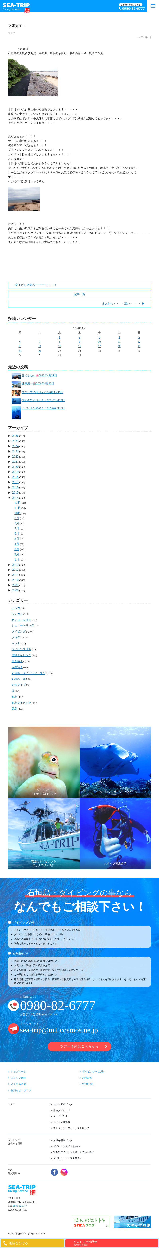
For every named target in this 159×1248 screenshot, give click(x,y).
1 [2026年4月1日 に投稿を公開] (59, 337)
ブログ (11, 33)
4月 (16, 544)
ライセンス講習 (21, 649)
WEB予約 (87, 1083)
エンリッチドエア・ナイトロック (71, 1128)
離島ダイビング (21, 702)
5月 (16, 538)
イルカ (16, 607)
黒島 (14, 708)
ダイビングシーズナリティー (68, 1158)
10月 (17, 513)
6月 (16, 533)
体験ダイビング (21, 655)
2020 (15, 466)
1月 (16, 559)
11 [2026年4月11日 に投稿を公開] (119, 341)
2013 (15, 564)
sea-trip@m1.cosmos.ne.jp (59, 1030)
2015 (15, 492)
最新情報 (17, 661)
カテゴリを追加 (21, 619)
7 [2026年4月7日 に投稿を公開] (39, 341)
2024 (15, 446)
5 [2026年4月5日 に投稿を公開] (139, 337)
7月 (16, 528)
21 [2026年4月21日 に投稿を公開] (39, 350)
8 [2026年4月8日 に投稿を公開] (59, 341)
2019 (15, 471)
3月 (16, 549)
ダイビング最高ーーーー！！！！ (36, 284)
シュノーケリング (23, 625)
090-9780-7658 (49, 1014)
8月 (16, 523)
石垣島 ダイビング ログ (28, 673)
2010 (15, 580)
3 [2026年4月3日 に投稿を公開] (99, 337)
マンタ (16, 643)
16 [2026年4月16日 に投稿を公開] (79, 346)
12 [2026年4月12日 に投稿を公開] (139, 341)
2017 (15, 482)
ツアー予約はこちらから (79, 1046)
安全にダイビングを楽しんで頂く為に (73, 1152)
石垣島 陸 (19, 679)
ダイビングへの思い (94, 1071)
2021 (15, 461)
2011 (15, 574)
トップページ (18, 1071)
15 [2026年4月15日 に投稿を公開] (59, 346)
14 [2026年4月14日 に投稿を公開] (39, 346)
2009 (15, 585)
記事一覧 (79, 294)
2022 (15, 456)
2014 (15, 497)
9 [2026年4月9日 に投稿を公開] (79, 341)
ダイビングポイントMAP (66, 1146)
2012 (15, 569)
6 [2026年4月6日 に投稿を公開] (20, 341)
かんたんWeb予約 (115, 1243)
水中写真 (17, 667)
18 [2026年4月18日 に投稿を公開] (119, 346)
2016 (15, 487)
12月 (17, 502)
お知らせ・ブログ (21, 1090)
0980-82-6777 (58, 1005)
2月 (16, 554)
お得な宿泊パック (62, 1140)
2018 (15, 477)
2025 (15, 441)
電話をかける (18, 1243)
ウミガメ (17, 613)
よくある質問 (18, 1083)
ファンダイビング (62, 1104)
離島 (14, 696)
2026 (15, 435)
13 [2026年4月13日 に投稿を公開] (20, 346)
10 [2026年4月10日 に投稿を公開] (99, 341)
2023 (15, 451)
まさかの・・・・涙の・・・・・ (123, 303)
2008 (15, 590)
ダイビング (19, 631)
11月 (17, 508)
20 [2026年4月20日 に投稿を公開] (20, 350)
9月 (16, 518)
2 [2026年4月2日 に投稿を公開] (79, 337)
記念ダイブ (19, 684)
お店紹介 (87, 1077)
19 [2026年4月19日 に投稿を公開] (139, 346)
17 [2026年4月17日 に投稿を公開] (99, 346)
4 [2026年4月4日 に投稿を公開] (119, 337)
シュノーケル (60, 1116)
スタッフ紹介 (18, 1077)
